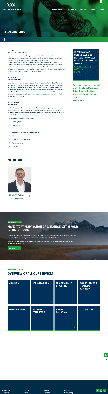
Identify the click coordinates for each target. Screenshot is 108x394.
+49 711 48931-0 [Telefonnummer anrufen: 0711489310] (82, 68)
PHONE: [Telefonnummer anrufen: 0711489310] (78, 66)
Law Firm (83, 9)
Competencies (57, 9)
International (71, 9)
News (93, 9)
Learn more (12, 248)
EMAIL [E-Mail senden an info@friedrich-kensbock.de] (77, 71)
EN (104, 3)
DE (101, 2)
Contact (102, 9)
